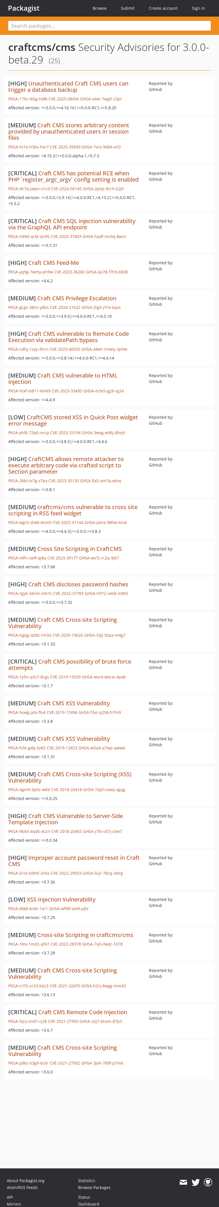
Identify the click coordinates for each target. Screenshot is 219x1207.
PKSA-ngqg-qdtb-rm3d (29, 635)
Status (84, 1197)
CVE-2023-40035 (65, 349)
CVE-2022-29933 (66, 873)
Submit (128, 8)
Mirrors (14, 1204)
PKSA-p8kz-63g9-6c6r (28, 1063)
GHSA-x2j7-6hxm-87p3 (101, 1021)
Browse (100, 8)
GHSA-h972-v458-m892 (106, 593)
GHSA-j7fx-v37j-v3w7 (102, 831)
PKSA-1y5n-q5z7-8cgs (28, 677)
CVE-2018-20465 (66, 831)
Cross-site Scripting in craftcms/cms (85, 935)
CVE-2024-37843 (66, 236)
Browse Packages (94, 1187)
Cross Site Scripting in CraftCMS (79, 549)
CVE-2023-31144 (68, 522)
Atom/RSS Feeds (22, 1187)
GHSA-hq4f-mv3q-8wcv (104, 236)
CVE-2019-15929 (65, 677)
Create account (163, 8)
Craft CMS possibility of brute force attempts (69, 665)
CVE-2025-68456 (63, 99)
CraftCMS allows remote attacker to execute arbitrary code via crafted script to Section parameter (66, 465)
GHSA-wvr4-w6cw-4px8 (103, 677)
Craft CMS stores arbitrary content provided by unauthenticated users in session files (68, 131)
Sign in (198, 8)
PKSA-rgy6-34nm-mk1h (30, 593)
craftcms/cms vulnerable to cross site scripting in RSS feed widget (72, 510)
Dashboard (88, 1204)
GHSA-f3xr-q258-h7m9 (99, 712)
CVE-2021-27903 (63, 1021)
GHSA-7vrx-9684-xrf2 (101, 147)
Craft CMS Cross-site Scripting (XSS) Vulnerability (69, 777)
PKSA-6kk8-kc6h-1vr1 (28, 908)
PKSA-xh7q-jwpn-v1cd (29, 188)
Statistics (86, 1180)
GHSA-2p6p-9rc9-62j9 (103, 188)
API (10, 1197)
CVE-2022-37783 (68, 593)
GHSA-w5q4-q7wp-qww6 (101, 748)
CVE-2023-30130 (63, 480)
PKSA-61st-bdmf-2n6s (29, 873)
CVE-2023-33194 (65, 432)
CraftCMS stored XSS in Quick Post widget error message (73, 420)
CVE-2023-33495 (67, 391)
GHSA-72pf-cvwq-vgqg (104, 789)
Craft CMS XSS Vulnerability (73, 703)
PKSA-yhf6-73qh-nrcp (28, 432)
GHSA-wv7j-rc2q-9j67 (99, 558)
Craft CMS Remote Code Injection (82, 1012)
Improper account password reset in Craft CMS (74, 861)
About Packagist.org (25, 1180)
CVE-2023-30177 (62, 558)
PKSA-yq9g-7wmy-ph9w (30, 272)
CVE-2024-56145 (66, 188)
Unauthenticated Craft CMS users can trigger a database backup (68, 87)
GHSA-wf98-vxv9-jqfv (68, 908)
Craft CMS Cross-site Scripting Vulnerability (62, 623)
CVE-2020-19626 (67, 635)
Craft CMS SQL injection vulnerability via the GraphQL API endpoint (71, 224)
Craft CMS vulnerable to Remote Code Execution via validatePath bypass (68, 337)
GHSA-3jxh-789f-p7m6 (102, 1063)
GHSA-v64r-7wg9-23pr (101, 99)
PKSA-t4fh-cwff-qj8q (27, 558)
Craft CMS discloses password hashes (78, 584)
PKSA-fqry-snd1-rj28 (27, 1021)
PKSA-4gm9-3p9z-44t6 (29, 789)
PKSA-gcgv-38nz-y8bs (28, 307)
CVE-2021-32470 (65, 985)
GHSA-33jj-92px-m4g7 (104, 635)
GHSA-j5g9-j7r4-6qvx (101, 307)
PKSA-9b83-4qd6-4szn (29, 831)
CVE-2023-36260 (69, 272)
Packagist (24, 8)
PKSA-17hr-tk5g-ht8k (27, 99)
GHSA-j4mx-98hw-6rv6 (105, 522)
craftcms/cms (42, 47)
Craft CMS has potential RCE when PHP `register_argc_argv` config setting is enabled (73, 176)
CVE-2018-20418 (66, 789)
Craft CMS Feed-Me (53, 263)
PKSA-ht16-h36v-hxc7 (28, 147)
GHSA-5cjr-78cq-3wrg (102, 873)
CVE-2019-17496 (62, 712)
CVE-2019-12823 (62, 748)
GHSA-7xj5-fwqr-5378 (102, 944)
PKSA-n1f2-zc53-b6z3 (28, 985)
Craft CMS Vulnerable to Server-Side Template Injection (65, 819)
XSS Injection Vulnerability (61, 899)
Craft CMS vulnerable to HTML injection (62, 379)
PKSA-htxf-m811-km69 (29, 391)
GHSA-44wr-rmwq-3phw (104, 349)
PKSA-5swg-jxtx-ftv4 (27, 712)
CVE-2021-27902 (65, 1063)
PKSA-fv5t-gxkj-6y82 (27, 748)
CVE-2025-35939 (65, 147)
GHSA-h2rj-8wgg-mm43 (103, 985)
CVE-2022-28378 (65, 944)
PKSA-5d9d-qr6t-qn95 (29, 236)
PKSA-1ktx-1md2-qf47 (28, 944)
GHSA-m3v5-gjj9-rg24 (103, 391)
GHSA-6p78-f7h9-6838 (107, 272)
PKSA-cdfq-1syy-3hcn (28, 349)
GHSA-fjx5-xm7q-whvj (100, 480)
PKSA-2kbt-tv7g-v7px (27, 480)
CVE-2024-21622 (65, 307)
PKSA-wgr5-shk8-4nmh (30, 522)
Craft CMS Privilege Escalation (76, 298)
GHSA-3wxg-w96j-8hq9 (103, 432)
